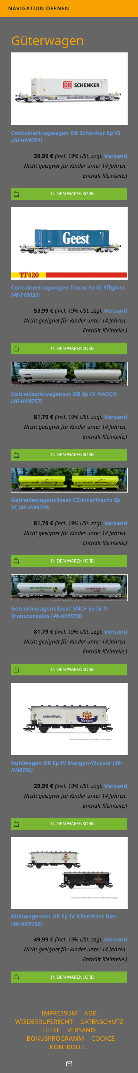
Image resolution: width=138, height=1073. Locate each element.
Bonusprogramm (55, 1038)
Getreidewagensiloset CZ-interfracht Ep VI (65, 503)
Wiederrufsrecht (44, 1021)
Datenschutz (101, 1021)
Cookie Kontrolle (82, 1042)
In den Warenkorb (72, 194)
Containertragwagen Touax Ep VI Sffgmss (68, 291)
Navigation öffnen (38, 8)
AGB (90, 1013)
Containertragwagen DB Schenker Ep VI (65, 136)
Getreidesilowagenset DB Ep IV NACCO (64, 397)
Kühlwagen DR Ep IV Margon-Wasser (67, 766)
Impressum (59, 1013)
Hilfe (51, 1030)
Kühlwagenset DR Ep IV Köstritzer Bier (64, 919)
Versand (115, 155)
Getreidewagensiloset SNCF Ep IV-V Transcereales (59, 612)
